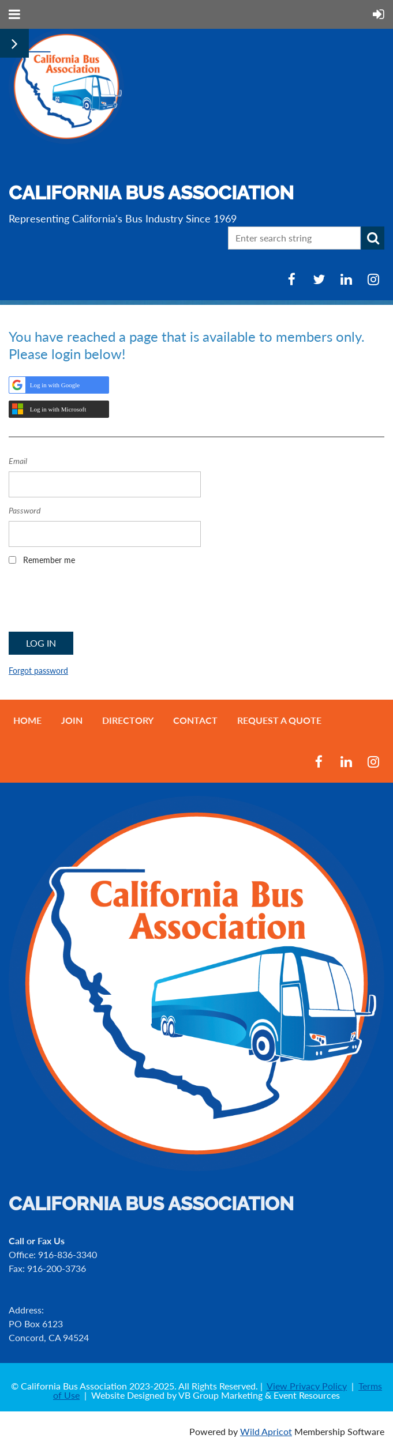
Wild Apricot (266, 1431)
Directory (128, 720)
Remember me (49, 560)
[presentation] (96, 602)
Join (72, 720)
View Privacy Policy (307, 1385)
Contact (195, 720)
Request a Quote (279, 720)
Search (372, 238)
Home (27, 720)
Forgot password (38, 670)
